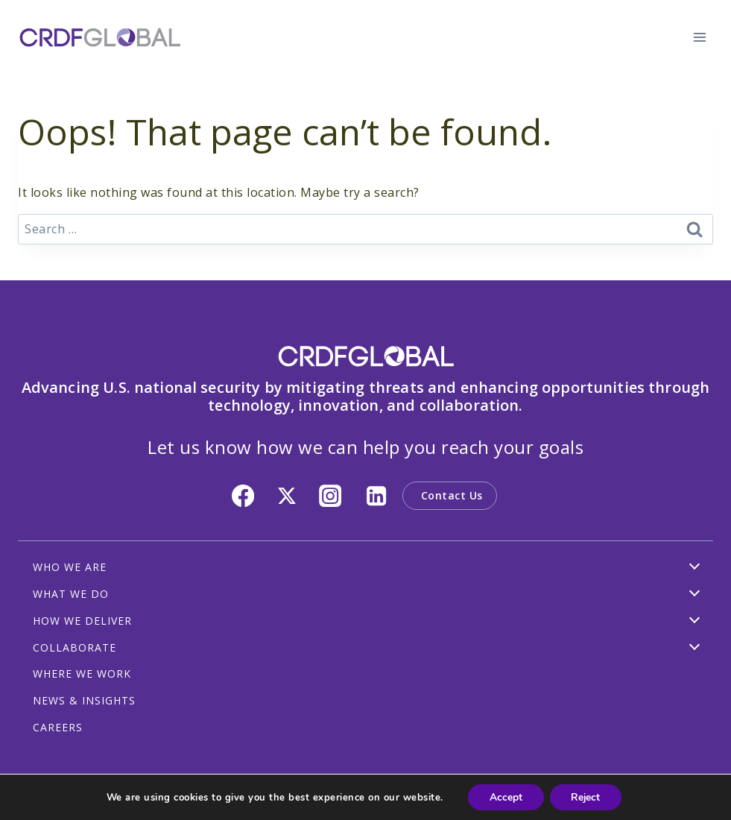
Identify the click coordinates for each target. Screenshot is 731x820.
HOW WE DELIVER (82, 621)
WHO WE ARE (70, 567)
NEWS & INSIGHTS (84, 700)
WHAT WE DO (71, 594)
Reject (586, 796)
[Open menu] (699, 36)
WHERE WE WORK (82, 673)
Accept (504, 796)
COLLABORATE (74, 647)
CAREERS (58, 727)
